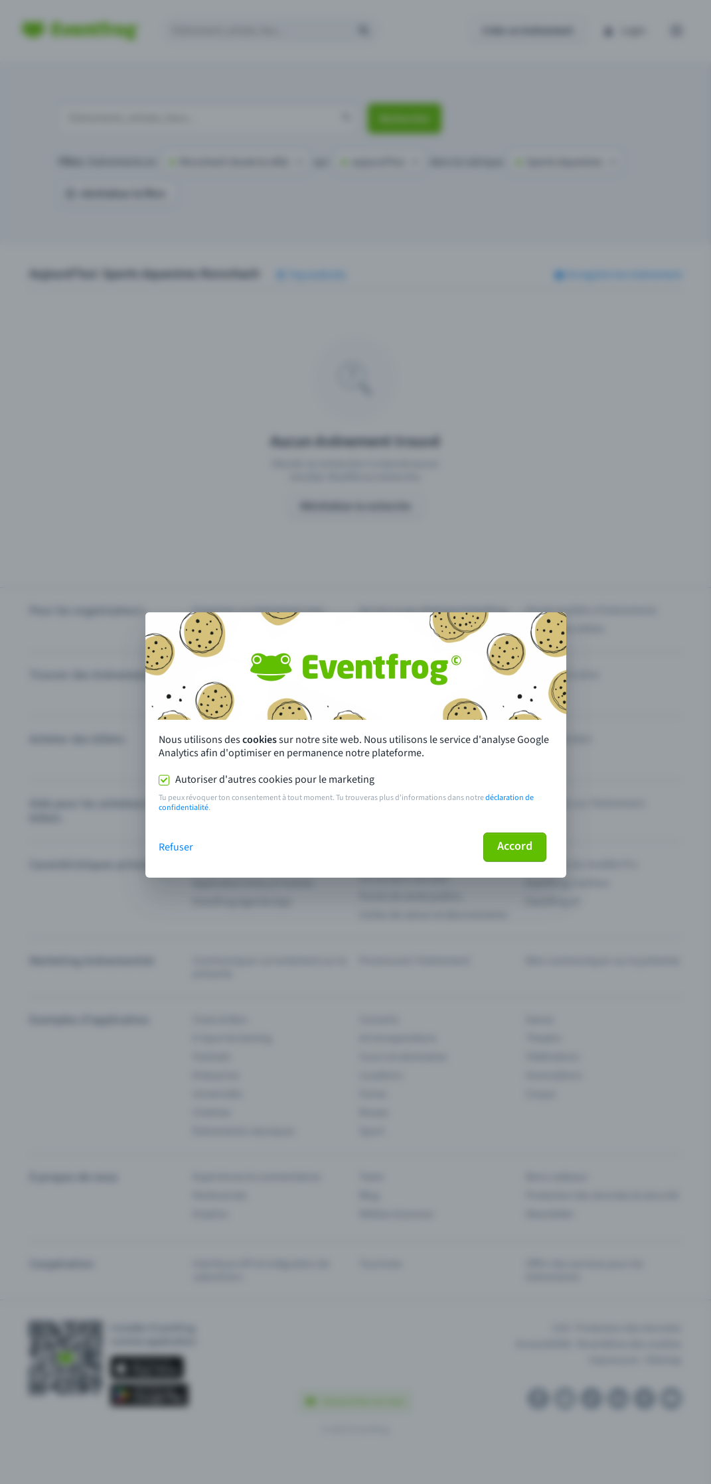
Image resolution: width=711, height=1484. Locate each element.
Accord (514, 846)
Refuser (176, 847)
